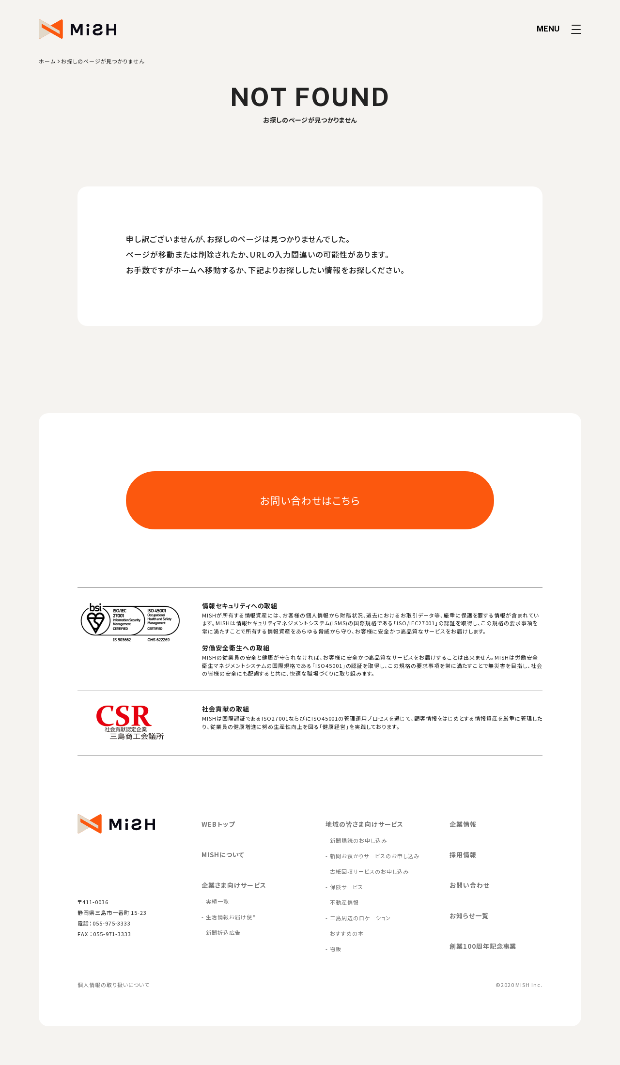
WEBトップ (218, 824)
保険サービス (346, 887)
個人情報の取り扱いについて (114, 984)
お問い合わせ (470, 885)
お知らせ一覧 (469, 915)
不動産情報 (344, 902)
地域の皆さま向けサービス (364, 824)
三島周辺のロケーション (360, 918)
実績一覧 (217, 901)
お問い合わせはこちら (310, 500)
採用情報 (463, 854)
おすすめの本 (347, 933)
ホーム (47, 61)
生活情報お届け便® (231, 917)
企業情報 (463, 824)
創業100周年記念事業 (483, 946)
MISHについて (223, 854)
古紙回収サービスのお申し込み (369, 871)
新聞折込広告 (223, 932)
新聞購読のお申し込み (358, 840)
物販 (335, 949)
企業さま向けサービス (234, 885)
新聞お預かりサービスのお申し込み (374, 856)
